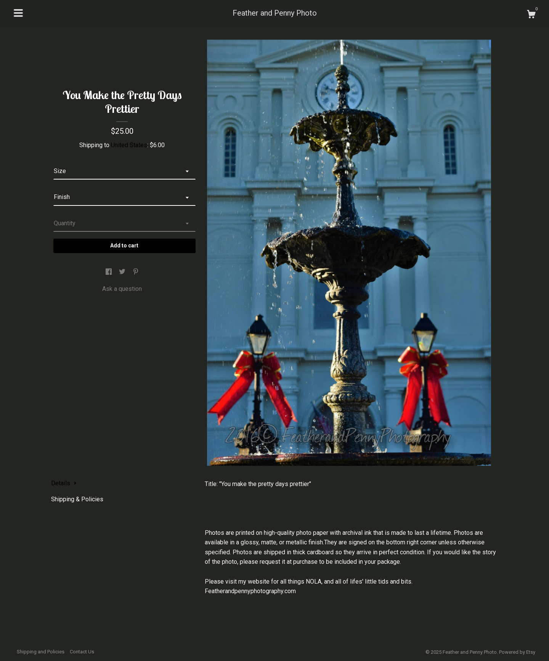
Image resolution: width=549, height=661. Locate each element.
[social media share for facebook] (109, 272)
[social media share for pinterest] (136, 272)
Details (64, 483)
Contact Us (82, 652)
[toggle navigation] (18, 13)
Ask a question (122, 288)
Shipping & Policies (77, 499)
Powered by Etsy (517, 652)
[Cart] (531, 15)
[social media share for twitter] (123, 272)
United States (129, 145)
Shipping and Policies (40, 652)
